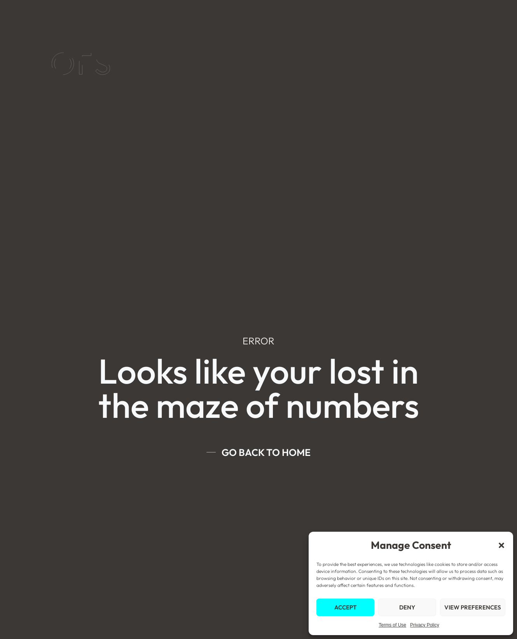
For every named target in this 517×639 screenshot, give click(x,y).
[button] (501, 545)
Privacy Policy (424, 625)
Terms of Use (392, 625)
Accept (345, 607)
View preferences (472, 607)
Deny (407, 607)
